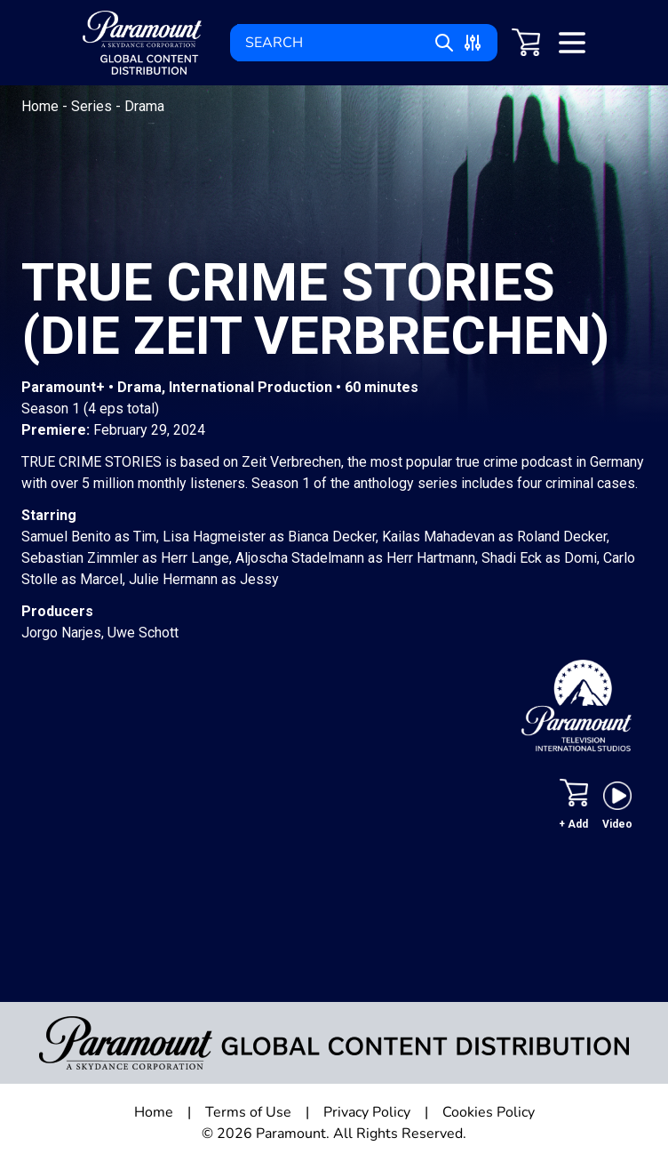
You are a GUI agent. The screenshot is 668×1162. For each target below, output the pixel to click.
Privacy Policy (366, 1112)
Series (93, 106)
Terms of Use (248, 1112)
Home (41, 106)
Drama (144, 106)
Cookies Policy (488, 1112)
